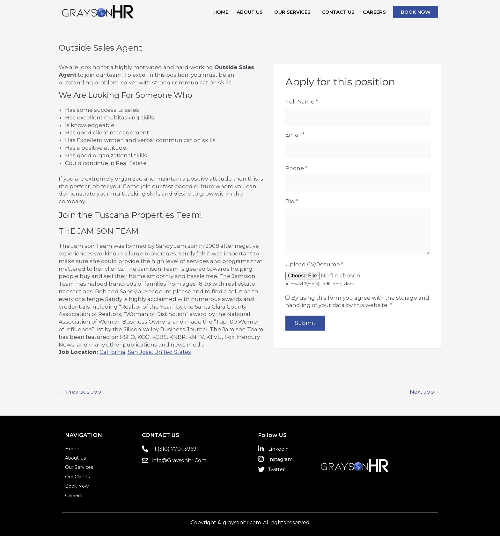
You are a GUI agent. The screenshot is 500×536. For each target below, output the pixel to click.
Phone (296, 168)
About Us (250, 12)
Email (295, 135)
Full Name (301, 101)
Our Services (292, 12)
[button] (251, 12)
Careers (374, 12)
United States (173, 352)
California (112, 352)
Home (220, 12)
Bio (291, 202)
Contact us (338, 12)
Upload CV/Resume (314, 265)
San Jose (140, 352)
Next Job (425, 392)
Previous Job (80, 392)
